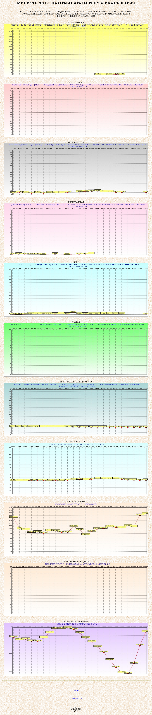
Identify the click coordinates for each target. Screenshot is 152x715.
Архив (76, 690)
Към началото (76, 698)
